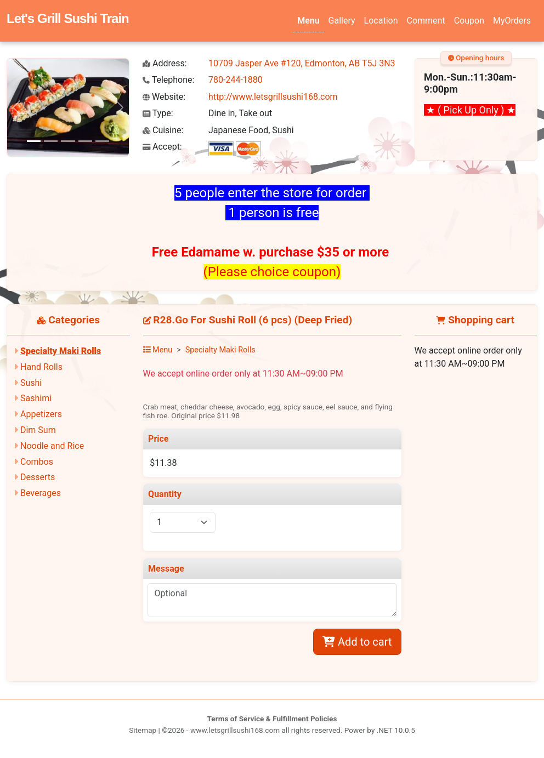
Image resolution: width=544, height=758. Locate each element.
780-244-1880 (235, 80)
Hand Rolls (41, 367)
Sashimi (36, 398)
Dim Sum (38, 430)
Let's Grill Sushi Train (68, 18)
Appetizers (41, 414)
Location (381, 20)
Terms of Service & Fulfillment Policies (272, 718)
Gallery (341, 20)
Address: (165, 63)
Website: (164, 97)
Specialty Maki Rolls (60, 351)
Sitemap (142, 730)
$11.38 (163, 463)
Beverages (40, 493)
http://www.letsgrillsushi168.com (273, 97)
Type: (158, 113)
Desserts (37, 477)
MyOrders (512, 20)
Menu (308, 20)
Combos (36, 462)
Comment (426, 20)
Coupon (469, 20)
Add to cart (357, 641)
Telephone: (168, 80)
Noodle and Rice (52, 446)
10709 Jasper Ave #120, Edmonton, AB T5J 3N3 (301, 63)
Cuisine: (163, 130)
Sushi (31, 383)
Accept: (162, 146)
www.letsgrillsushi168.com (235, 730)
